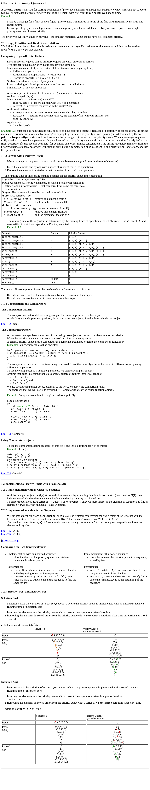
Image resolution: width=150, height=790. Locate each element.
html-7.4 (6, 493)
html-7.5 (6, 551)
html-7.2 (6, 332)
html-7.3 (6, 450)
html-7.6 (6, 554)
